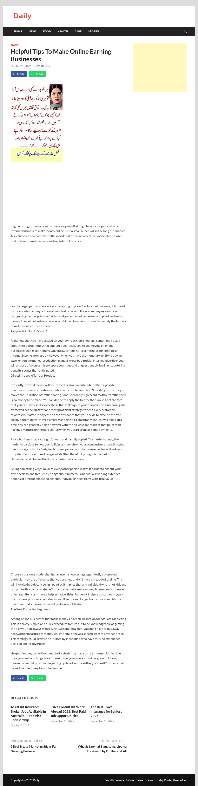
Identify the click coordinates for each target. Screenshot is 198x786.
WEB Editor (43, 66)
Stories (93, 31)
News (32, 31)
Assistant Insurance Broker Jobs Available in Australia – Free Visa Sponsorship (28, 713)
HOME (18, 31)
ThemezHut (180, 780)
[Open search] (185, 31)
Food (47, 31)
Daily (22, 15)
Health (62, 31)
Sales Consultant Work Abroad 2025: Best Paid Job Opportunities (68, 711)
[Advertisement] (68, 195)
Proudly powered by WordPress (123, 780)
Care (78, 31)
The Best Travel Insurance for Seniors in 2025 (108, 711)
